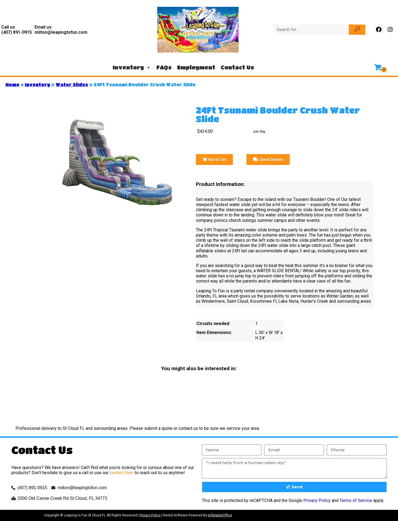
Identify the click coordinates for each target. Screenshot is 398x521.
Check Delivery (268, 159)
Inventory (132, 67)
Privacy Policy (317, 500)
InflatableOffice (220, 515)
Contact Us (237, 67)
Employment (196, 67)
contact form (122, 472)
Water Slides (71, 84)
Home (12, 84)
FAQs (164, 67)
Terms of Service (356, 500)
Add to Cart (214, 159)
